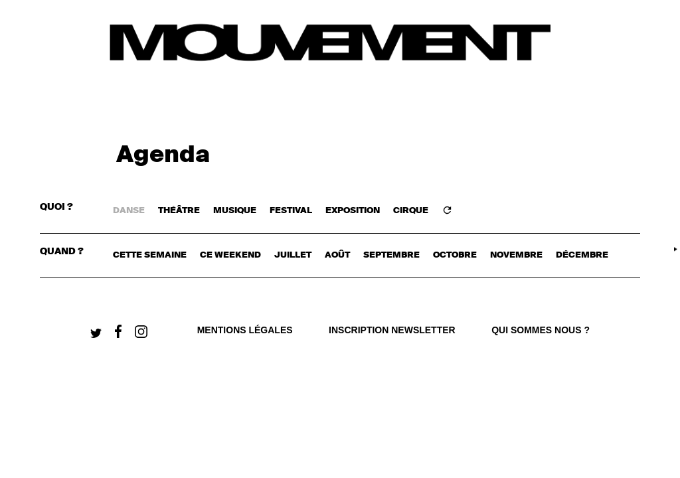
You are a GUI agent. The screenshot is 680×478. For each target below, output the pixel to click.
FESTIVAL (291, 210)
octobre (455, 255)
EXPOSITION (352, 210)
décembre (582, 255)
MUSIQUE (234, 210)
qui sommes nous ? (540, 330)
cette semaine (150, 255)
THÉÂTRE (179, 210)
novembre (516, 255)
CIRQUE (410, 210)
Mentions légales (245, 330)
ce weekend (230, 255)
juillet (292, 255)
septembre (391, 255)
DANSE (129, 210)
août (337, 255)
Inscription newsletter (392, 330)
